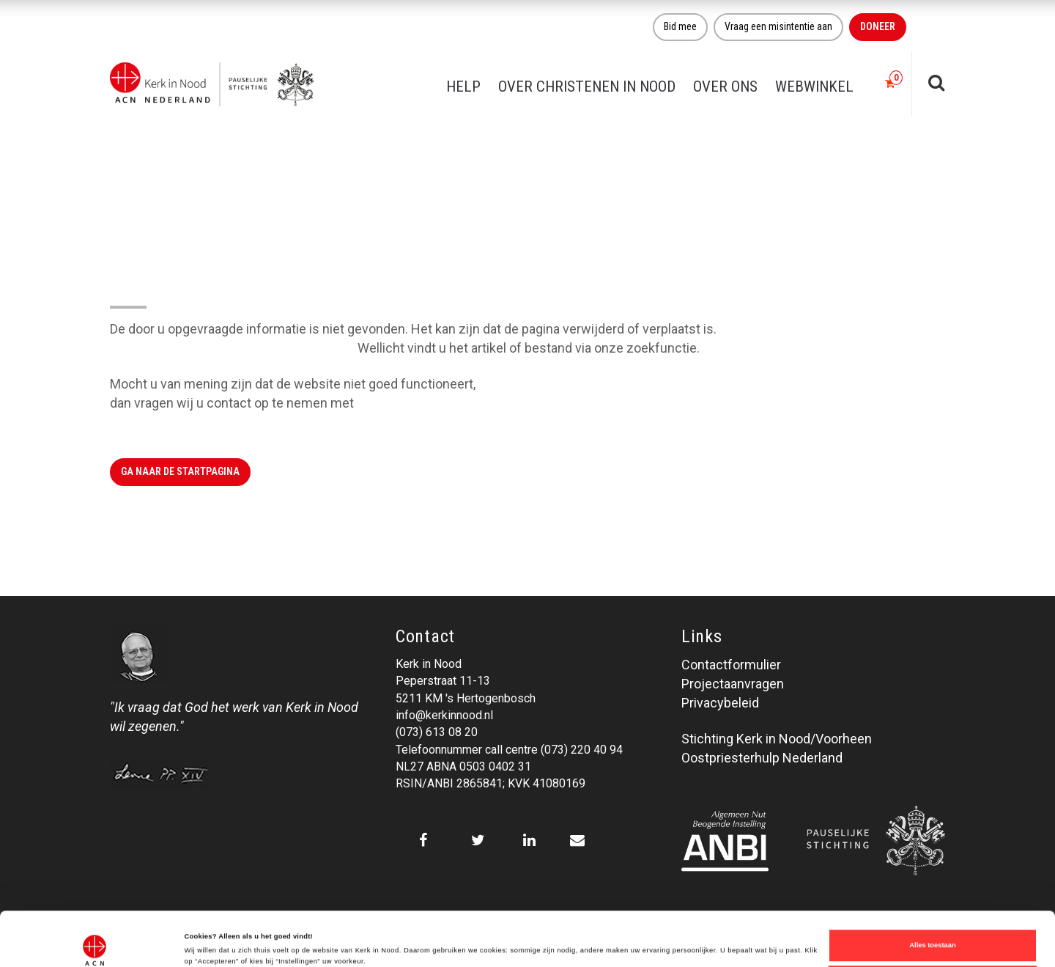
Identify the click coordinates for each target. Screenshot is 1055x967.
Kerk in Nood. (395, 403)
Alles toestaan (932, 894)
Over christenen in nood (586, 86)
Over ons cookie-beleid (223, 936)
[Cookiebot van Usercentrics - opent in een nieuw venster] (95, 942)
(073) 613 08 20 (437, 732)
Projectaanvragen (732, 683)
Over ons (725, 86)
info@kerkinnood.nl (444, 715)
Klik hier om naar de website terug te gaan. (232, 348)
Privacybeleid (720, 702)
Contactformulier (731, 664)
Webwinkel (814, 86)
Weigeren (932, 932)
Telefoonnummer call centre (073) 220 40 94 (509, 750)
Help (463, 86)
